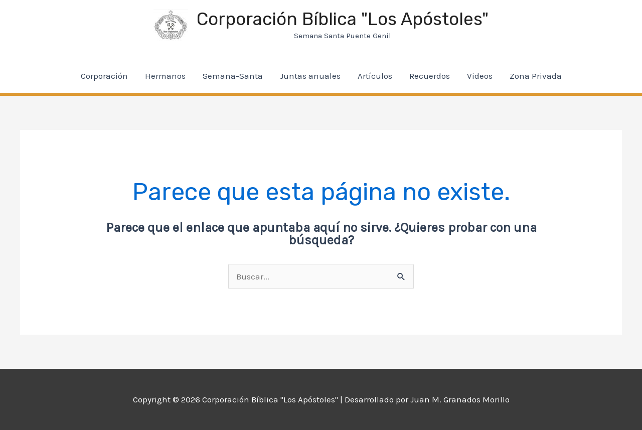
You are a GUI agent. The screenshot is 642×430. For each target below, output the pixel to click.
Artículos (375, 76)
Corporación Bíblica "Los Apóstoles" (343, 19)
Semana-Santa (233, 76)
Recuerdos (429, 76)
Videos (480, 76)
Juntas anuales (310, 76)
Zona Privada (536, 76)
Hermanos (165, 76)
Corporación (104, 76)
